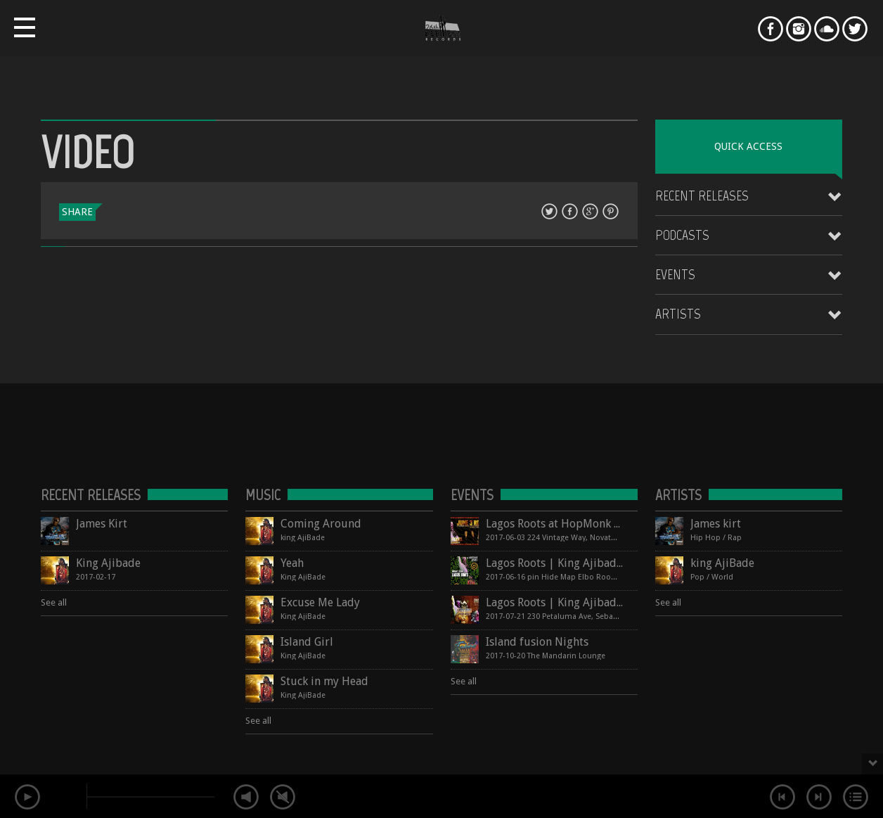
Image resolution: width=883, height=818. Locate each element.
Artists (678, 313)
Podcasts (682, 234)
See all (54, 602)
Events (675, 274)
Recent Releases (702, 195)
